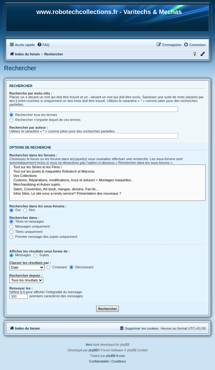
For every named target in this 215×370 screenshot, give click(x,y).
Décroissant (81, 267)
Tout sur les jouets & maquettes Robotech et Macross (107, 171)
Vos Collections (107, 176)
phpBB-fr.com (115, 356)
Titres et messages (26, 221)
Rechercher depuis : (25, 275)
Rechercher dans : (24, 218)
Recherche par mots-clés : (30, 93)
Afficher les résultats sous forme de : (39, 251)
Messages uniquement (29, 226)
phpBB (93, 350)
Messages (20, 255)
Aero (89, 344)
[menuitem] (43, 45)
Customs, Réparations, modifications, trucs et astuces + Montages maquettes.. (107, 180)
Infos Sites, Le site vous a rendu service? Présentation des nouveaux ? (107, 194)
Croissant (56, 267)
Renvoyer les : (21, 288)
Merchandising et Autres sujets (107, 185)
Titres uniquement (26, 232)
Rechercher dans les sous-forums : (38, 206)
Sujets (41, 255)
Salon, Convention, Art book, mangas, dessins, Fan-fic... (107, 189)
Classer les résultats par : (30, 263)
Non (29, 210)
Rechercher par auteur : (28, 127)
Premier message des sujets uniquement (43, 236)
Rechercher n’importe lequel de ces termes (45, 120)
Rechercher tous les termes (33, 115)
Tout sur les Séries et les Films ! (107, 167)
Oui (15, 210)
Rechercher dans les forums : (33, 155)
